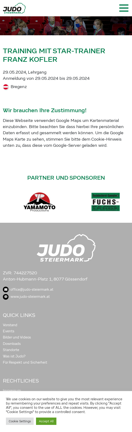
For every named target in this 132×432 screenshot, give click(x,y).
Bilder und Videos (17, 337)
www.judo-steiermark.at (26, 296)
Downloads (12, 344)
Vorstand (10, 325)
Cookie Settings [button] (20, 421)
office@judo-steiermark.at (28, 289)
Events (8, 331)
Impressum (12, 390)
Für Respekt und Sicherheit (25, 362)
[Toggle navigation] (123, 8)
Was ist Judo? (14, 356)
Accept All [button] (46, 421)
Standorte (11, 350)
